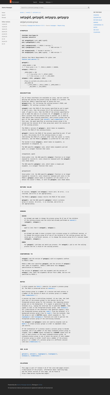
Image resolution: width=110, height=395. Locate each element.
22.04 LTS (4, 34)
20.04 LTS (4, 31)
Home (3, 12)
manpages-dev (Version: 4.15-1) (35, 25)
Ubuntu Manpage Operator (24, 384)
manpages (53, 25)
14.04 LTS (4, 24)
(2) (47, 119)
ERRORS (96, 22)
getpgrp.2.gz (37, 12)
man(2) (28, 12)
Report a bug (61, 25)
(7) (30, 59)
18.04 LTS (4, 29)
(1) (24, 324)
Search (35, 2)
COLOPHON (97, 32)
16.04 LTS (4, 26)
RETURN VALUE (98, 20)
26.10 (3, 44)
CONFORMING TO (98, 25)
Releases (48, 2)
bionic (22, 12)
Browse (41, 2)
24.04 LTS (4, 36)
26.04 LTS (4, 41)
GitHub (40, 384)
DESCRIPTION (97, 17)
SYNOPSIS (96, 15)
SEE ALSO (96, 29)
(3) (64, 307)
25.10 (3, 39)
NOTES (95, 27)
